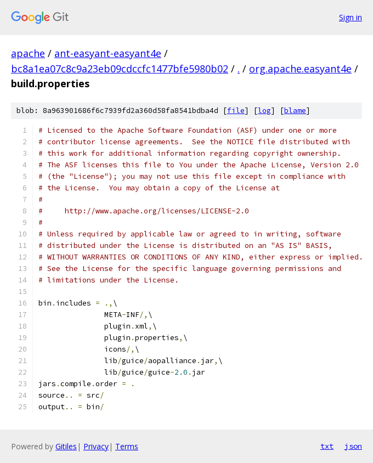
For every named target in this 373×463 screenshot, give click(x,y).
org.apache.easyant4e (300, 68)
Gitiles (66, 446)
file (236, 110)
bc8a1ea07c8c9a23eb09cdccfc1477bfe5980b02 (119, 68)
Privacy (96, 446)
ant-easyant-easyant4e (107, 53)
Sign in (350, 17)
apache (28, 53)
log (264, 110)
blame (295, 110)
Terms (126, 446)
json (353, 446)
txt (327, 446)
